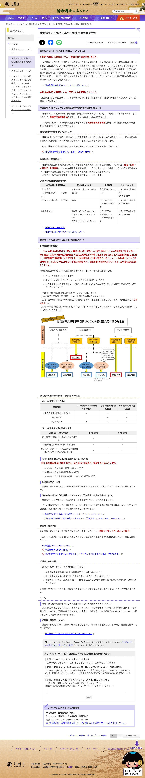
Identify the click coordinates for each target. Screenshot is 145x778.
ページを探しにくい (58, 670)
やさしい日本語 (109, 4)
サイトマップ (76, 4)
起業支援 (50, 24)
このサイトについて (69, 749)
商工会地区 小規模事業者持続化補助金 (70, 634)
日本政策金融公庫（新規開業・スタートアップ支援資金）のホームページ (85, 518)
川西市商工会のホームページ (65, 232)
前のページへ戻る (77, 735)
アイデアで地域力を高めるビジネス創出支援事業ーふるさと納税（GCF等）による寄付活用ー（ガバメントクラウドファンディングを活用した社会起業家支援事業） (21, 88)
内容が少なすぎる (98, 670)
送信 (89, 697)
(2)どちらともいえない (82, 663)
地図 (70, 767)
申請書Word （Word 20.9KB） (59, 546)
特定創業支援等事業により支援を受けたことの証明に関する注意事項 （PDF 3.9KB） (84, 554)
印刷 (132, 43)
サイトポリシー (93, 749)
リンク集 (48, 749)
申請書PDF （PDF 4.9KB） (58, 550)
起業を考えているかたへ (21, 51)
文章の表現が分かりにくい (64, 673)
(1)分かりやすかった (58, 663)
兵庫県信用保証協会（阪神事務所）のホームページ (75, 514)
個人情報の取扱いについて (120, 749)
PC (120, 736)
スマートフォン (131, 736)
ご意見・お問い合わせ (26, 749)
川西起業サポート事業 (55, 228)
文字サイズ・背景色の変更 (129, 4)
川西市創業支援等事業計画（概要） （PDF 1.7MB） (69, 152)
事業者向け (33, 24)
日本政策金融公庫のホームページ (67, 85)
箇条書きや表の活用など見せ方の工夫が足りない (102, 673)
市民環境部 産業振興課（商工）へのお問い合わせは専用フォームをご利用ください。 (88, 723)
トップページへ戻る (98, 735)
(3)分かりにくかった (106, 663)
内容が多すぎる (79, 670)
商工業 (42, 24)
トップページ (22, 24)
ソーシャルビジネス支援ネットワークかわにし (21, 109)
